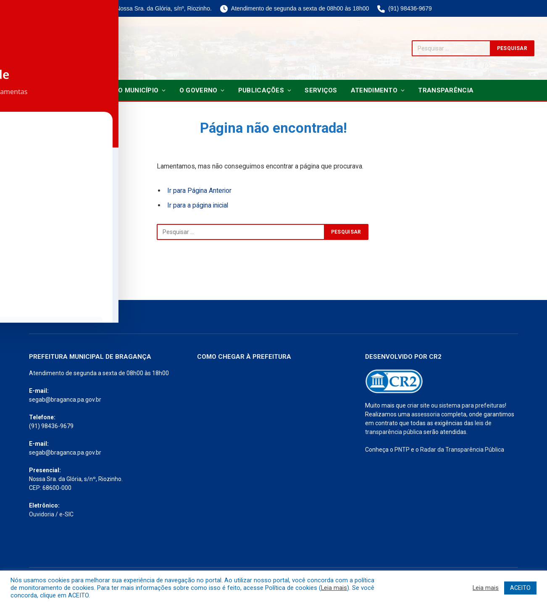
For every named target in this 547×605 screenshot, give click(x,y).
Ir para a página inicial (198, 205)
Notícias (89, 90)
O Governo (198, 90)
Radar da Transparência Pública (462, 449)
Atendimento (374, 90)
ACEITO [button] (520, 587)
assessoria (425, 414)
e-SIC (66, 514)
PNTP (402, 449)
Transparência (445, 90)
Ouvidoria (41, 514)
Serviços (321, 90)
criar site (418, 405)
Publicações (261, 90)
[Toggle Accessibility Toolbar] (17, 285)
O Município (138, 90)
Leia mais (334, 588)
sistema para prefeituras (472, 405)
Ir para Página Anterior (199, 191)
